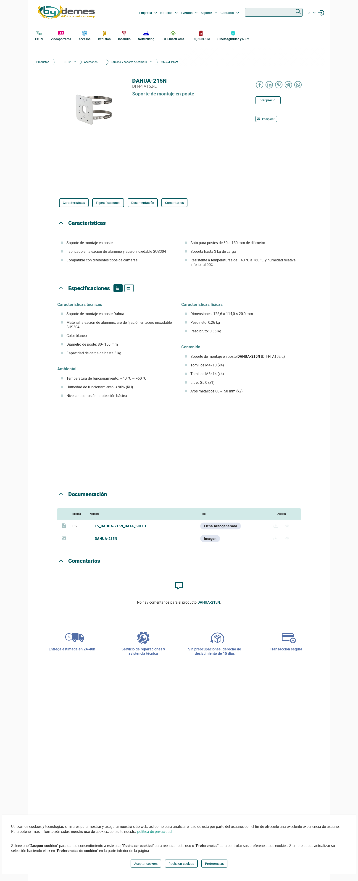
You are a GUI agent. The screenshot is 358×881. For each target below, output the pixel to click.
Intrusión (104, 35)
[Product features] (118, 288)
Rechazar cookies (181, 863)
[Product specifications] (129, 288)
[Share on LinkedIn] (269, 84)
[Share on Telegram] (288, 84)
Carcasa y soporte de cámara (129, 62)
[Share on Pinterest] (279, 84)
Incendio (124, 35)
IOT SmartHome (173, 35)
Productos (42, 62)
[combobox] (274, 12)
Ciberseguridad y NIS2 (233, 35)
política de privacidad (154, 831)
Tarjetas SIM (201, 35)
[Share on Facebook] (260, 84)
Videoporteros (61, 35)
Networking (146, 35)
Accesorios (90, 62)
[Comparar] (266, 119)
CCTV (39, 35)
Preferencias (214, 863)
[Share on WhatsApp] (298, 84)
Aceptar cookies (146, 863)
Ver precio (268, 100)
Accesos (84, 35)
